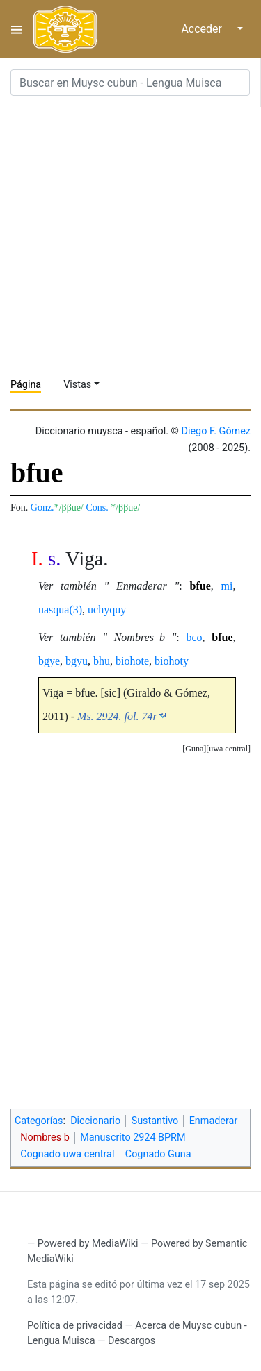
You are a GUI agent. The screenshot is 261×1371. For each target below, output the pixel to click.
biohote (132, 661)
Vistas (77, 385)
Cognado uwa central (67, 1154)
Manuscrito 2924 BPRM (132, 1137)
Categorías (39, 1121)
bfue (200, 586)
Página (25, 385)
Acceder (201, 28)
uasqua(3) (60, 609)
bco (194, 637)
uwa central (228, 748)
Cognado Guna (158, 1154)
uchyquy (107, 609)
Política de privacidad (74, 1325)
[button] (228, 749)
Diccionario (95, 1121)
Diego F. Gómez (216, 431)
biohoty (172, 661)
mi (227, 586)
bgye (49, 661)
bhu (101, 661)
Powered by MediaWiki (88, 1244)
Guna (194, 748)
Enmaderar (213, 1121)
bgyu (76, 661)
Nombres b (45, 1137)
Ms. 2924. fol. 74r (117, 716)
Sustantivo (155, 1121)
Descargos (131, 1341)
